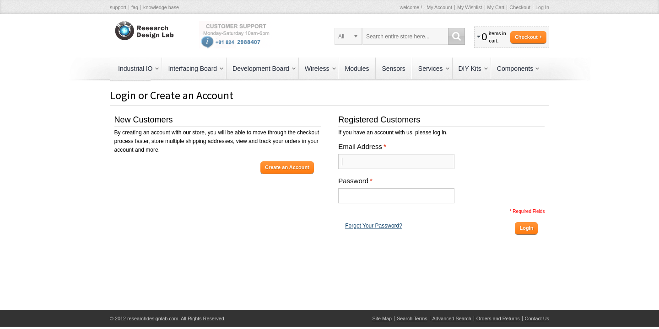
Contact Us (537, 318)
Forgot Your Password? (373, 226)
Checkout (519, 7)
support (118, 7)
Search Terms (412, 318)
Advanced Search (451, 318)
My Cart (496, 7)
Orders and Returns (498, 318)
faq (134, 7)
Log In (542, 7)
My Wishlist (469, 7)
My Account (439, 7)
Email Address (360, 146)
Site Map (382, 318)
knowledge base (161, 7)
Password (353, 181)
